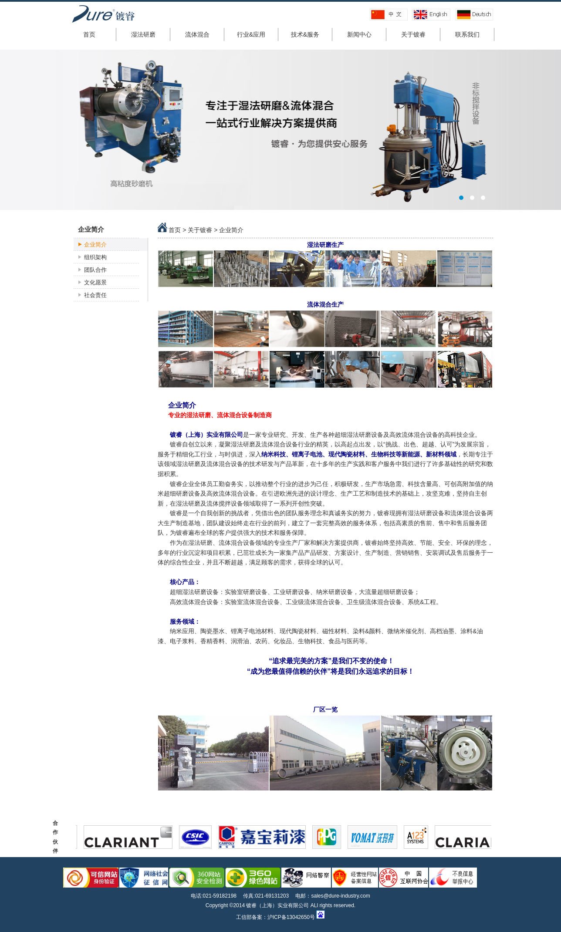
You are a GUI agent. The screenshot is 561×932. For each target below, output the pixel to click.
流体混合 (197, 34)
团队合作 (95, 270)
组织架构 (95, 257)
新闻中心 (359, 34)
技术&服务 (305, 34)
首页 (89, 34)
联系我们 (467, 34)
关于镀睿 (413, 34)
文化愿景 (95, 282)
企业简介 (95, 244)
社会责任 (95, 295)
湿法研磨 (143, 34)
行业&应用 (251, 34)
